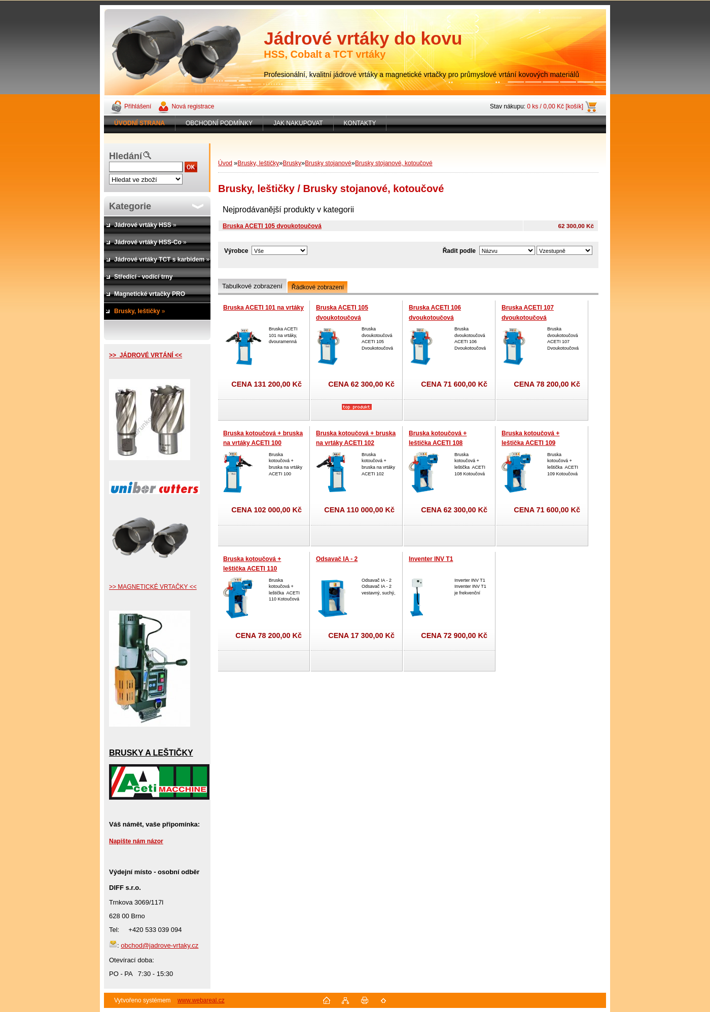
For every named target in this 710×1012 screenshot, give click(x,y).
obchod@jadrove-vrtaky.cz (159, 945)
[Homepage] (139, 123)
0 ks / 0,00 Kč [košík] (555, 106)
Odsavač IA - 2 (337, 559)
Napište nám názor (136, 841)
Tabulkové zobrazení (252, 286)
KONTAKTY (360, 123)
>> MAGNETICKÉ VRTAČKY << (153, 586)
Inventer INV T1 (431, 559)
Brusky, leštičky (258, 163)
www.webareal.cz (201, 1000)
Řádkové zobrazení (318, 287)
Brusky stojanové (328, 163)
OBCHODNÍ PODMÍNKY (219, 123)
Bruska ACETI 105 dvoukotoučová (272, 226)
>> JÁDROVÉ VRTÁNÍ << (145, 355)
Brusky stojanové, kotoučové (394, 163)
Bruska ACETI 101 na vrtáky (263, 307)
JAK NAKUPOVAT (298, 123)
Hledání (125, 156)
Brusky (291, 163)
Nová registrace (192, 106)
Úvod (225, 163)
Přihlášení (137, 106)
